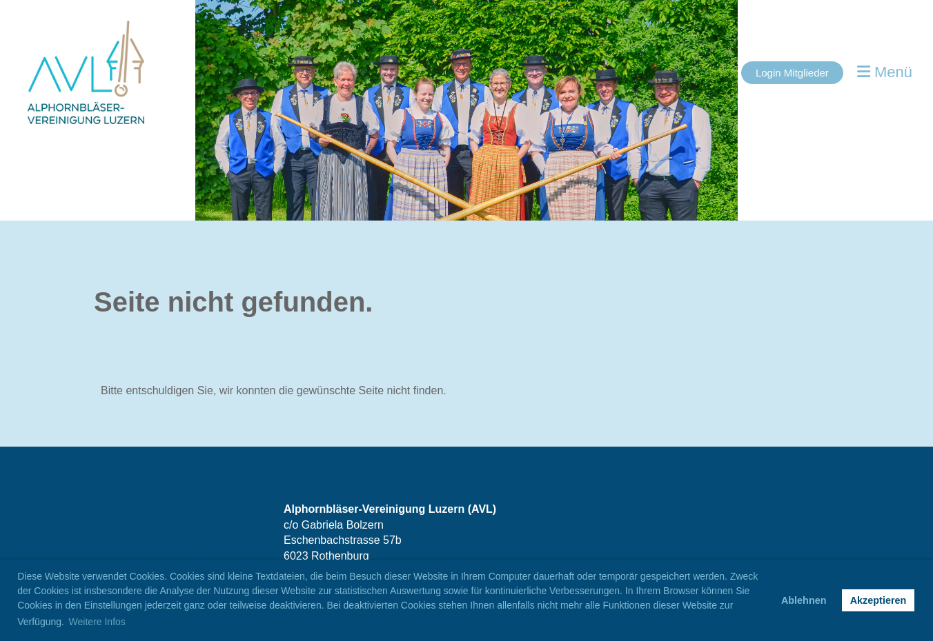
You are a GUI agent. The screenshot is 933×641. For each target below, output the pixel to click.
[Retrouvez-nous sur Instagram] (183, 537)
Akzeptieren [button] (878, 600)
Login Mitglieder (792, 73)
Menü (884, 72)
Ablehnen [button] (804, 600)
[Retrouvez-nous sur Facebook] (160, 537)
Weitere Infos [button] (97, 621)
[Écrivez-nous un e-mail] (205, 537)
